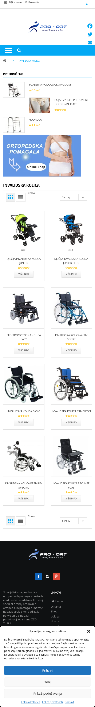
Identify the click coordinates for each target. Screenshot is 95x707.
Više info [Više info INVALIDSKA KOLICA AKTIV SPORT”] (71, 350)
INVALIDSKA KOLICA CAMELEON (71, 411)
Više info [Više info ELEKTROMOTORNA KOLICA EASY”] (23, 350)
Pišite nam (15, 2)
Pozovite (34, 2)
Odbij (47, 682)
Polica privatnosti (52, 702)
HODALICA (35, 119)
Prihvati (47, 670)
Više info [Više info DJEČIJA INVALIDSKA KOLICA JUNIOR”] (23, 274)
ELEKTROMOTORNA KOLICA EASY (24, 337)
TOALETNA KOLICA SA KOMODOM (50, 84)
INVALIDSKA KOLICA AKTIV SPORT (71, 337)
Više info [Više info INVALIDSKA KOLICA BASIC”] (23, 422)
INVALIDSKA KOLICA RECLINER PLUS (71, 485)
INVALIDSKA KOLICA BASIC (24, 411)
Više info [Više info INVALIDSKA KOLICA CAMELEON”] (71, 422)
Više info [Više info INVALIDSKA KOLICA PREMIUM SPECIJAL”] (23, 498)
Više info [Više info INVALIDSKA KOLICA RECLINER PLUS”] (71, 498)
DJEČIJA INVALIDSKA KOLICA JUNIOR (24, 261)
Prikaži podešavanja (47, 693)
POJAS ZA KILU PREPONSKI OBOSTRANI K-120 (71, 102)
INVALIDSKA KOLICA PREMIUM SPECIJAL (23, 485)
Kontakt (69, 702)
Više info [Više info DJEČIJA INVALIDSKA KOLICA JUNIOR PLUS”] (71, 274)
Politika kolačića (30, 702)
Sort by (66, 197)
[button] (89, 631)
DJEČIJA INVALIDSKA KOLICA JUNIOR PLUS (71, 261)
